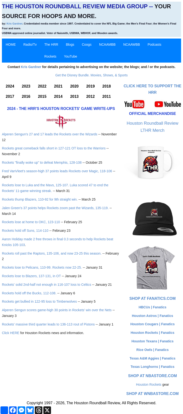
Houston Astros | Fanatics (152, 316)
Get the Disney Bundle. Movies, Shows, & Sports (91, 75)
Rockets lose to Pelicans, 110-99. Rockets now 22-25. (42, 267)
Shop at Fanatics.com (152, 298)
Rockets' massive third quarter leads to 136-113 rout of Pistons (48, 324)
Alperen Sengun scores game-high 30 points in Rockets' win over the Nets (57, 310)
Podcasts (154, 44)
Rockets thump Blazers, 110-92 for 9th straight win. (39, 199)
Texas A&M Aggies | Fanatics (152, 358)
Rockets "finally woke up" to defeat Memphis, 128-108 (41, 162)
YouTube (70, 56)
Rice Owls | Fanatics (152, 350)
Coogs (86, 44)
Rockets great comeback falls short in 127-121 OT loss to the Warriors (54, 148)
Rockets (50, 56)
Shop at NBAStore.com (152, 376)
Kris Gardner (15, 23)
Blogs (70, 44)
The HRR (51, 44)
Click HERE (10, 333)
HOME (11, 44)
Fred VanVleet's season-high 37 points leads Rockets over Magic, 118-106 (57, 171)
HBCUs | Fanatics (153, 307)
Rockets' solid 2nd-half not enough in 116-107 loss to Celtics (46, 284)
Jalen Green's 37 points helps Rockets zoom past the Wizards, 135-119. (55, 208)
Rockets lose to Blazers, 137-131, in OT (31, 276)
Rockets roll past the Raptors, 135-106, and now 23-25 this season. (52, 253)
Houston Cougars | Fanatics (152, 324)
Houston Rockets (149, 384)
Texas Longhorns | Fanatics (152, 367)
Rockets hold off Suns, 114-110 (25, 230)
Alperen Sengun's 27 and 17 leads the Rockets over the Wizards (49, 134)
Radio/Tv (30, 44)
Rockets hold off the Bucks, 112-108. (29, 293)
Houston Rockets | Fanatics (152, 333)
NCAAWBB (131, 44)
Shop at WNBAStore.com (152, 394)
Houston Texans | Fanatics (152, 341)
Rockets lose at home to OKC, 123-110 (31, 222)
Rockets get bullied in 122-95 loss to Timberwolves (39, 301)
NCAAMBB (107, 44)
